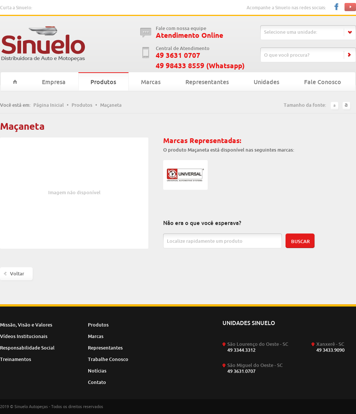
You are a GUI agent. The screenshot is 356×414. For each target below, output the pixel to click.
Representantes (207, 82)
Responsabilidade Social (27, 348)
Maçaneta (111, 105)
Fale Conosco (322, 82)
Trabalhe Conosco (108, 359)
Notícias (97, 371)
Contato (97, 382)
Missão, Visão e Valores (26, 325)
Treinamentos (15, 359)
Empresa (54, 82)
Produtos (103, 82)
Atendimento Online (189, 35)
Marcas (151, 82)
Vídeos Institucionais (23, 336)
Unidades (266, 82)
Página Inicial (48, 105)
